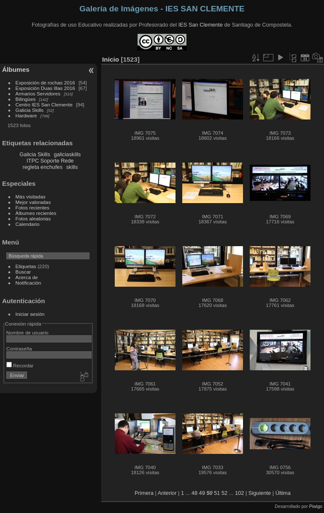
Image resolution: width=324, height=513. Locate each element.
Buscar (23, 271)
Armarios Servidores (38, 93)
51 (217, 493)
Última (283, 493)
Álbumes (16, 69)
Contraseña (19, 348)
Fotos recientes (32, 207)
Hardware (26, 115)
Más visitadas (31, 196)
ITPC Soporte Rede (50, 160)
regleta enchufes (42, 167)
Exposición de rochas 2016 (45, 82)
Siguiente (259, 493)
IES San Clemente (200, 25)
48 (194, 493)
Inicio (110, 59)
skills (72, 167)
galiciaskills (67, 154)
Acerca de (27, 277)
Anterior (167, 493)
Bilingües (26, 99)
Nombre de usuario (27, 332)
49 (202, 493)
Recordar (20, 365)
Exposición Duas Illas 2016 (45, 88)
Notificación (28, 282)
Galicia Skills (30, 110)
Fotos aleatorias (33, 218)
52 (224, 493)
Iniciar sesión (30, 314)
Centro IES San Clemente (44, 104)
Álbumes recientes (36, 213)
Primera (144, 493)
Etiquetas (26, 266)
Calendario (28, 224)
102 (239, 493)
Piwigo (315, 506)
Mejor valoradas (33, 202)
